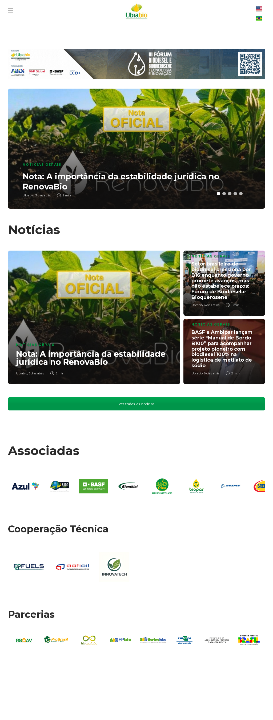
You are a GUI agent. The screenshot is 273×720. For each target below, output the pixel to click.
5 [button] (241, 193)
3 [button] (229, 193)
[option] (136, 149)
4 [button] (235, 193)
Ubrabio (21, 373)
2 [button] (224, 193)
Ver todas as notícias (137, 403)
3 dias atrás (36, 373)
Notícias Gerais (42, 165)
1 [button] (218, 193)
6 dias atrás (211, 305)
